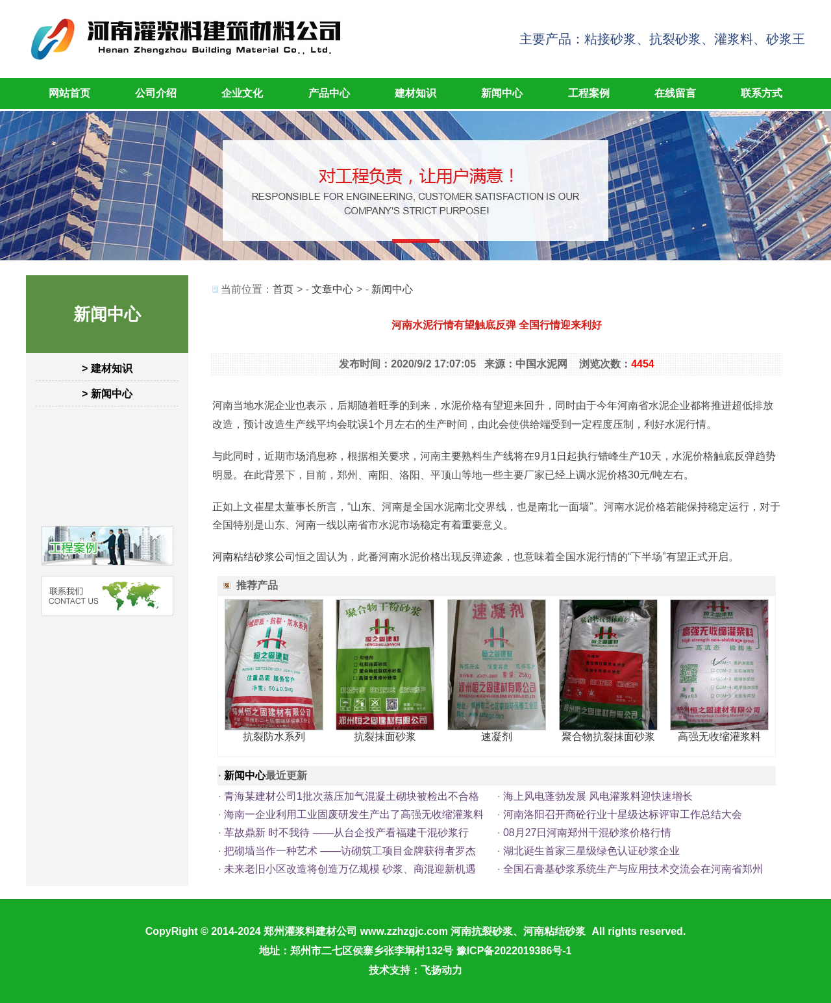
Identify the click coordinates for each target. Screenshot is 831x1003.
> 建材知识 (107, 368)
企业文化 (242, 93)
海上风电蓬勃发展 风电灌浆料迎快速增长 (598, 796)
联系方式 (761, 93)
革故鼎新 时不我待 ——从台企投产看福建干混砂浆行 (346, 832)
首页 (283, 289)
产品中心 (329, 93)
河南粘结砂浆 (554, 931)
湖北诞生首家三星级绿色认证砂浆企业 (591, 850)
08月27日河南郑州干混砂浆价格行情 (587, 832)
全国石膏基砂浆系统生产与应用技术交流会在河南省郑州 (633, 868)
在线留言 (675, 93)
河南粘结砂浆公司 (253, 556)
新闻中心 (502, 93)
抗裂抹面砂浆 (385, 736)
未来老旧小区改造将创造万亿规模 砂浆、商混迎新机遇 (350, 868)
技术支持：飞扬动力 (415, 970)
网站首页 (69, 93)
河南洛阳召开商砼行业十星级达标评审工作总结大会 (622, 814)
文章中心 (332, 289)
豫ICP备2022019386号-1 (514, 950)
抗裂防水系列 (274, 736)
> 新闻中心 (107, 393)
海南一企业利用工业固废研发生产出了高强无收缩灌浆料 (354, 814)
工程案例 (589, 93)
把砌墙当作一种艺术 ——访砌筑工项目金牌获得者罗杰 (350, 850)
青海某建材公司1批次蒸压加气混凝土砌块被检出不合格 (351, 796)
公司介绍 (156, 93)
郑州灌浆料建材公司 (310, 931)
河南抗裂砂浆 (482, 931)
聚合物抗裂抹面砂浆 (608, 736)
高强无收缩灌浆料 (719, 736)
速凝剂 (496, 736)
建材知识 (415, 93)
